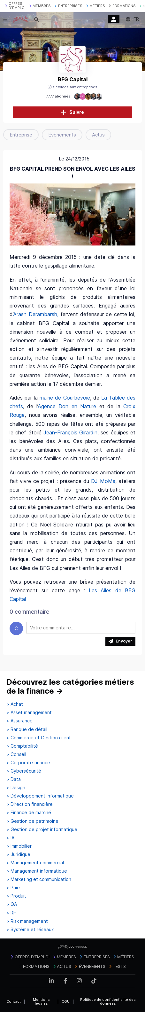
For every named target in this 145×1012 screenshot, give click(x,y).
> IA (10, 837)
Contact (13, 1001)
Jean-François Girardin (70, 432)
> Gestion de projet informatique (41, 829)
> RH (11, 912)
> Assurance (19, 720)
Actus (98, 135)
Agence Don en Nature (67, 406)
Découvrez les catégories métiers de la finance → (70, 686)
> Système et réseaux (30, 929)
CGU (66, 1001)
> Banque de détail (26, 729)
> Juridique (18, 854)
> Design (15, 787)
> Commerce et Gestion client (38, 737)
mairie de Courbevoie (65, 397)
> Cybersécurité (23, 771)
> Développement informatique (40, 795)
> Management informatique (36, 871)
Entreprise (21, 135)
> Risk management (27, 921)
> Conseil (16, 754)
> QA (11, 904)
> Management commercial (35, 862)
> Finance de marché (28, 812)
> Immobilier (19, 846)
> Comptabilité (22, 746)
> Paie (13, 887)
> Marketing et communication (38, 879)
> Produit (16, 896)
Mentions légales (41, 1001)
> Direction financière (29, 804)
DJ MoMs (103, 481)
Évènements (62, 135)
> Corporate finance (28, 762)
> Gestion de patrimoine (32, 821)
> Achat (14, 704)
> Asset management (29, 712)
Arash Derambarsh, (35, 314)
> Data (13, 779)
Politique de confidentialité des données (108, 1001)
